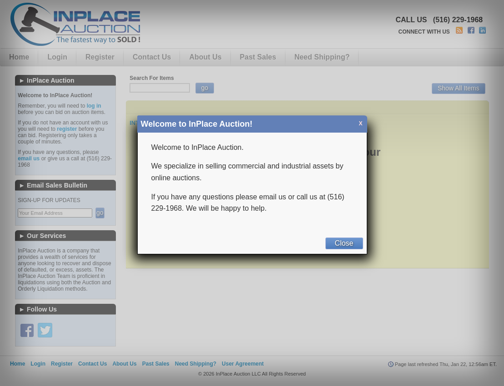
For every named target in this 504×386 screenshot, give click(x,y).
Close (344, 243)
